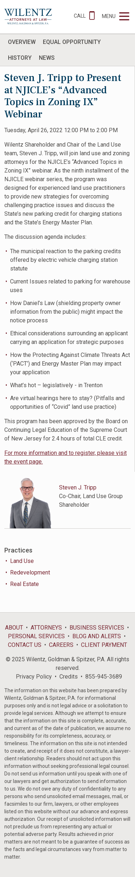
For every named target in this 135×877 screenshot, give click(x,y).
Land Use (22, 561)
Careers (61, 644)
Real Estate (24, 584)
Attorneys (46, 627)
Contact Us (24, 644)
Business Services (96, 627)
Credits (68, 676)
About (14, 627)
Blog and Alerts (96, 636)
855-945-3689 (103, 676)
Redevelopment (30, 572)
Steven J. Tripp (77, 487)
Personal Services (36, 636)
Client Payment (104, 644)
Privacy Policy (34, 676)
